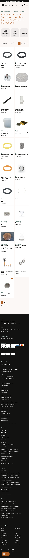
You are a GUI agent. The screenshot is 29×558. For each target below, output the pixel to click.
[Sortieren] (7, 43)
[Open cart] (24, 5)
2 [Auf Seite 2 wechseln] (21, 43)
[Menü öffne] (27, 5)
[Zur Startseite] (7, 5)
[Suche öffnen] (17, 5)
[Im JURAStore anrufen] (19, 5)
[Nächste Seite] (24, 43)
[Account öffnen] (22, 5)
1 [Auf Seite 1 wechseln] (19, 43)
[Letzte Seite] (27, 43)
